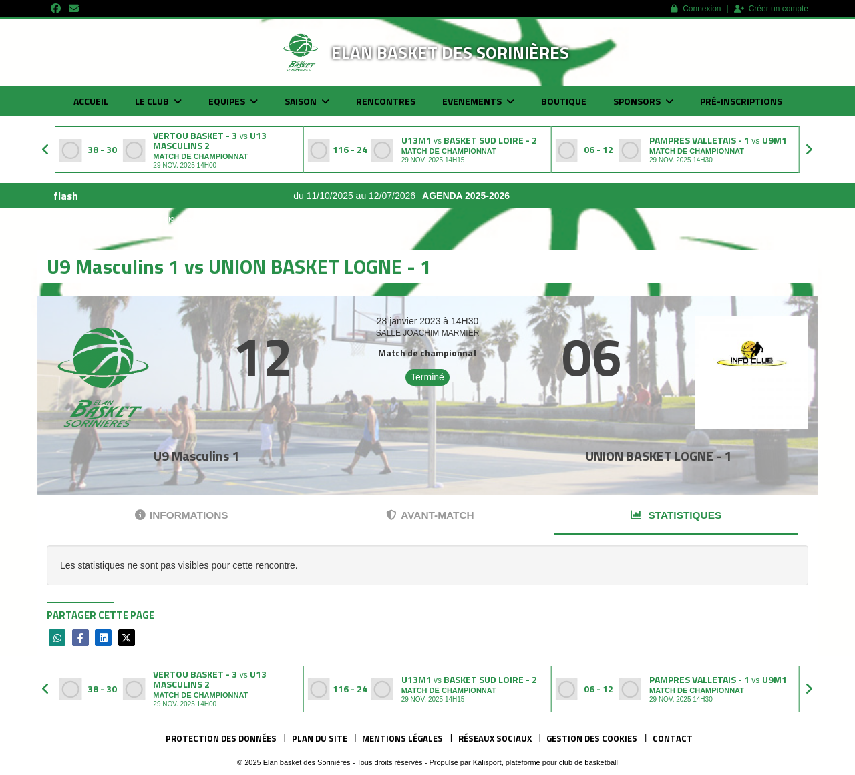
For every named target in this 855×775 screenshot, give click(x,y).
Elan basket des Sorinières (450, 52)
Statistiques (676, 515)
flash (65, 196)
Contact (673, 738)
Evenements (478, 101)
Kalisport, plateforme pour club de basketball (545, 762)
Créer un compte (771, 8)
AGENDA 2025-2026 (490, 195)
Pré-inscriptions (741, 101)
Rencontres (385, 101)
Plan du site (319, 738)
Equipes (233, 101)
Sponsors (643, 101)
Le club (158, 101)
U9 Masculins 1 (196, 455)
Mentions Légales (402, 738)
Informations (181, 515)
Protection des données (221, 738)
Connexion (696, 8)
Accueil (90, 101)
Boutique (563, 101)
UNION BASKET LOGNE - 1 (658, 455)
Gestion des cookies (591, 738)
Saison (307, 101)
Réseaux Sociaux (495, 738)
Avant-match (430, 515)
